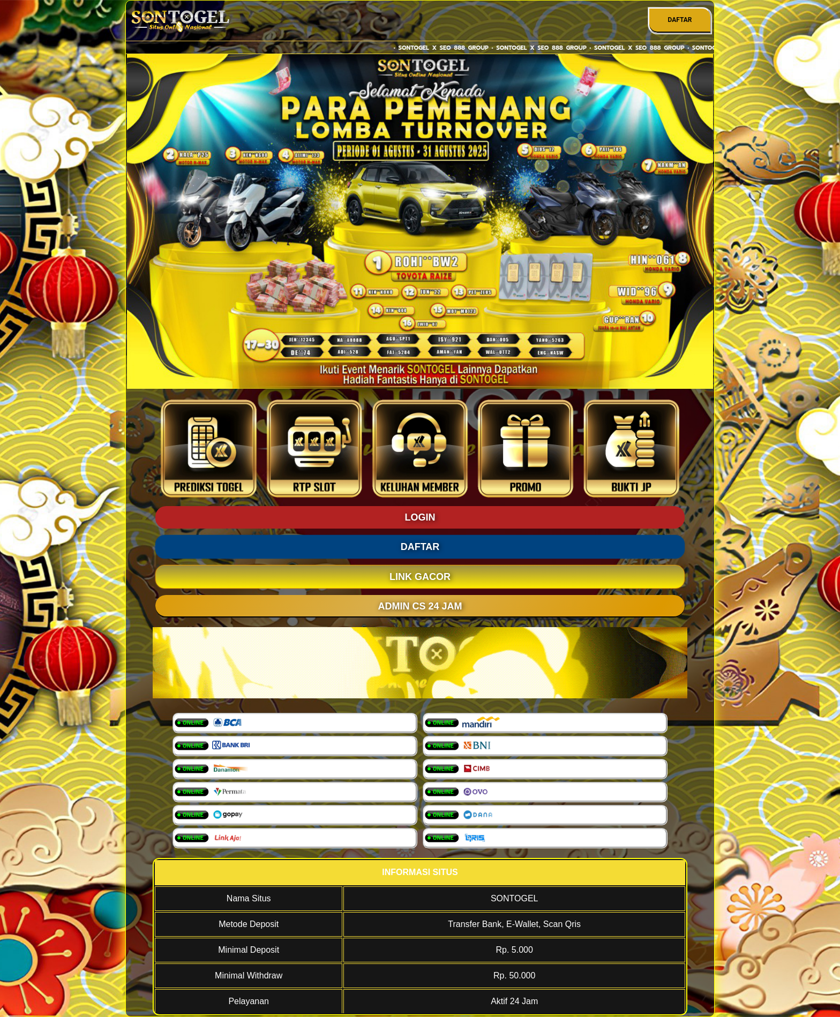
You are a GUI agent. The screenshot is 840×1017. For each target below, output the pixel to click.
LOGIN (420, 517)
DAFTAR (680, 20)
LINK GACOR (420, 576)
